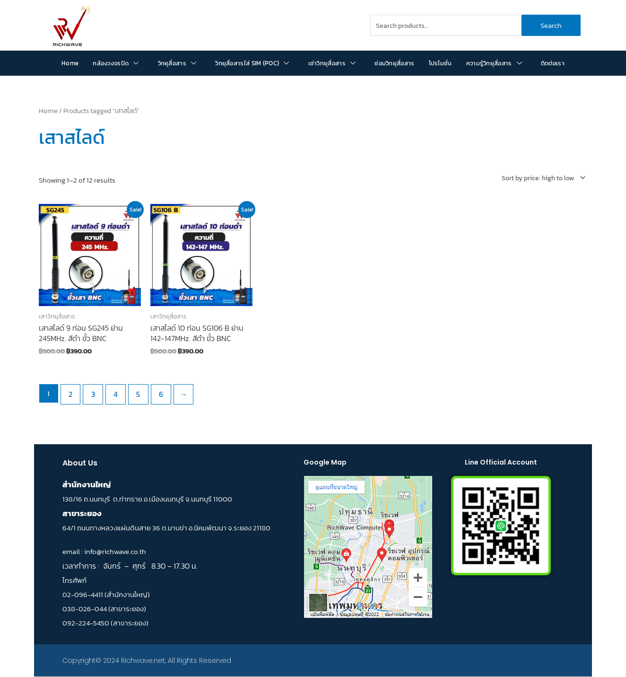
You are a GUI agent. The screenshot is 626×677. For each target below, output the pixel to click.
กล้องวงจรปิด (116, 63)
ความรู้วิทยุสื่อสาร (494, 63)
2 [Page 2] (69, 391)
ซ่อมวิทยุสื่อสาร (394, 63)
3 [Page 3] (91, 391)
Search (551, 25)
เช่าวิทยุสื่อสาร (332, 63)
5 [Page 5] (133, 391)
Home (69, 63)
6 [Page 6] (154, 391)
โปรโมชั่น (440, 63)
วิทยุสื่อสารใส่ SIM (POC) (252, 63)
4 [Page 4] (111, 391)
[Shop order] (539, 177)
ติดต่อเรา (553, 63)
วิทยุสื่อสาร (177, 63)
